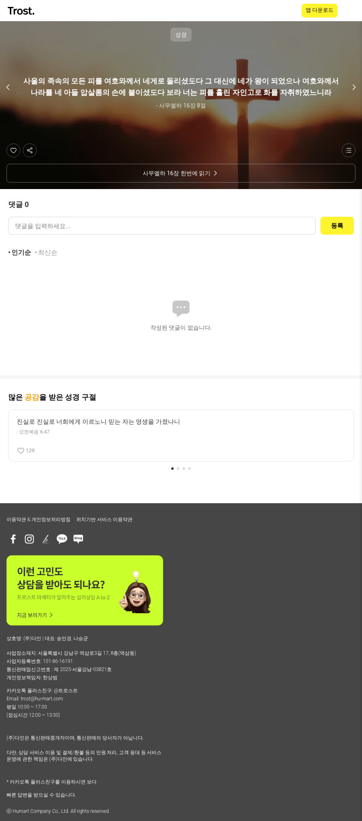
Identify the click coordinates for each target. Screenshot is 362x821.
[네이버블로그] (78, 539)
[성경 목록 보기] (348, 150)
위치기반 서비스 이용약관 (104, 519)
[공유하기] (30, 150)
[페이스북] (13, 539)
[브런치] (45, 539)
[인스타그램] (29, 539)
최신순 (47, 252)
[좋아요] (13, 150)
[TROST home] (22, 11)
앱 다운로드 (319, 10)
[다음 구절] (354, 87)
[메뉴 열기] (350, 10)
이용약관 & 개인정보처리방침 (39, 519)
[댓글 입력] (162, 226)
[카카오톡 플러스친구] (61, 539)
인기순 (21, 252)
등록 (337, 225)
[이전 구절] (8, 87)
